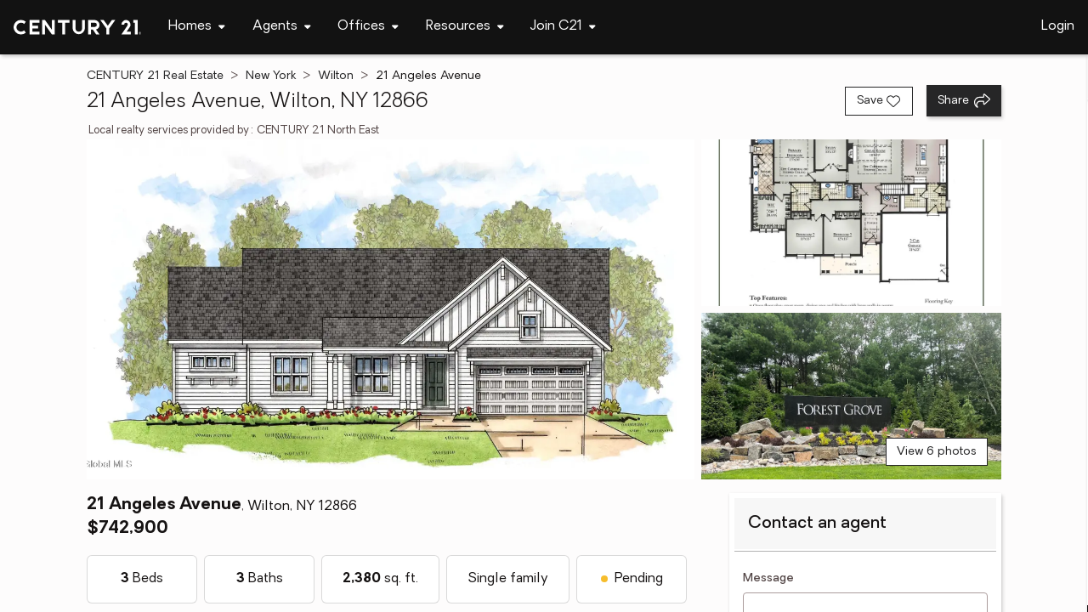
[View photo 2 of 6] (851, 222)
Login (1057, 26)
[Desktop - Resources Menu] (465, 27)
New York (271, 76)
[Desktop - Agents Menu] (281, 27)
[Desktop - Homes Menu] (196, 27)
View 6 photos (937, 451)
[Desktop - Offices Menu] (368, 27)
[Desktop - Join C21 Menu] (563, 27)
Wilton (336, 76)
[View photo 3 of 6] (851, 396)
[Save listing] (879, 101)
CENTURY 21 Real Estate (155, 76)
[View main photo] (390, 309)
